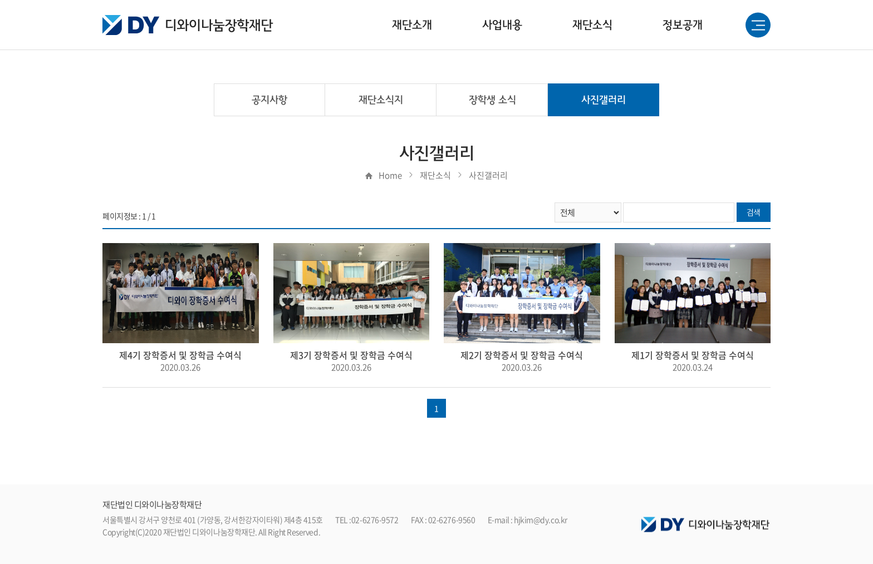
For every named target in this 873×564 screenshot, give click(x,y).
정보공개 (683, 25)
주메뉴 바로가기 (0, 0)
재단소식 (592, 25)
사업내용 (502, 25)
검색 (754, 211)
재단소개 (412, 25)
